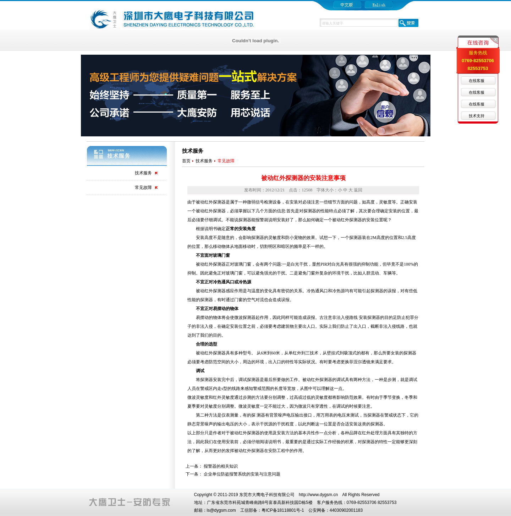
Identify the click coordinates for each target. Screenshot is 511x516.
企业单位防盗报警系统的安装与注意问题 (242, 474)
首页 (186, 160)
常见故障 (143, 187)
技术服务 (143, 172)
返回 (358, 190)
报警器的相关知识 (221, 466)
